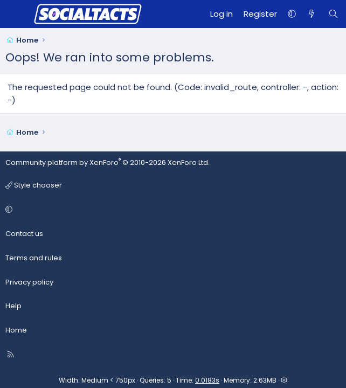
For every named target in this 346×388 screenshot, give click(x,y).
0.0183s (207, 380)
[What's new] (311, 14)
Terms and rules (33, 258)
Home (16, 330)
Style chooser (33, 185)
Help (13, 306)
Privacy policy (29, 282)
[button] (291, 14)
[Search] (333, 14)
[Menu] (14, 14)
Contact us (24, 233)
